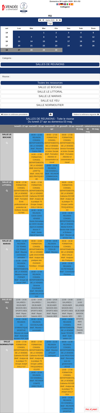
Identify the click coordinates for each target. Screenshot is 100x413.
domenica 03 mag (95, 127)
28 (31, 50)
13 (19, 41)
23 (56, 46)
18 (81, 41)
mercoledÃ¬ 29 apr (52, 127)
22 (44, 46)
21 (31, 46)
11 (81, 37)
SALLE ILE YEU (7, 300)
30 (56, 50)
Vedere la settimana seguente (86, 114)
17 (68, 41)
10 (68, 37)
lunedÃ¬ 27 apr (21, 126)
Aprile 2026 (50, 20)
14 (7, 33)
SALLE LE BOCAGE (6, 135)
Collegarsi (65, 7)
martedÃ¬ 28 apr (36, 126)
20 (19, 46)
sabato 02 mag (88, 129)
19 (93, 41)
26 (93, 46)
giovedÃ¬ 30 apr (67, 126)
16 (7, 41)
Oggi (50, 23)
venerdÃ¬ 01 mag (79, 127)
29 (44, 50)
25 (81, 46)
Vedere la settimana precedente (14, 114)
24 (68, 46)
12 (93, 37)
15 (7, 37)
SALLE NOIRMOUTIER (6, 343)
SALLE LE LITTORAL (6, 183)
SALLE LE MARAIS (6, 242)
